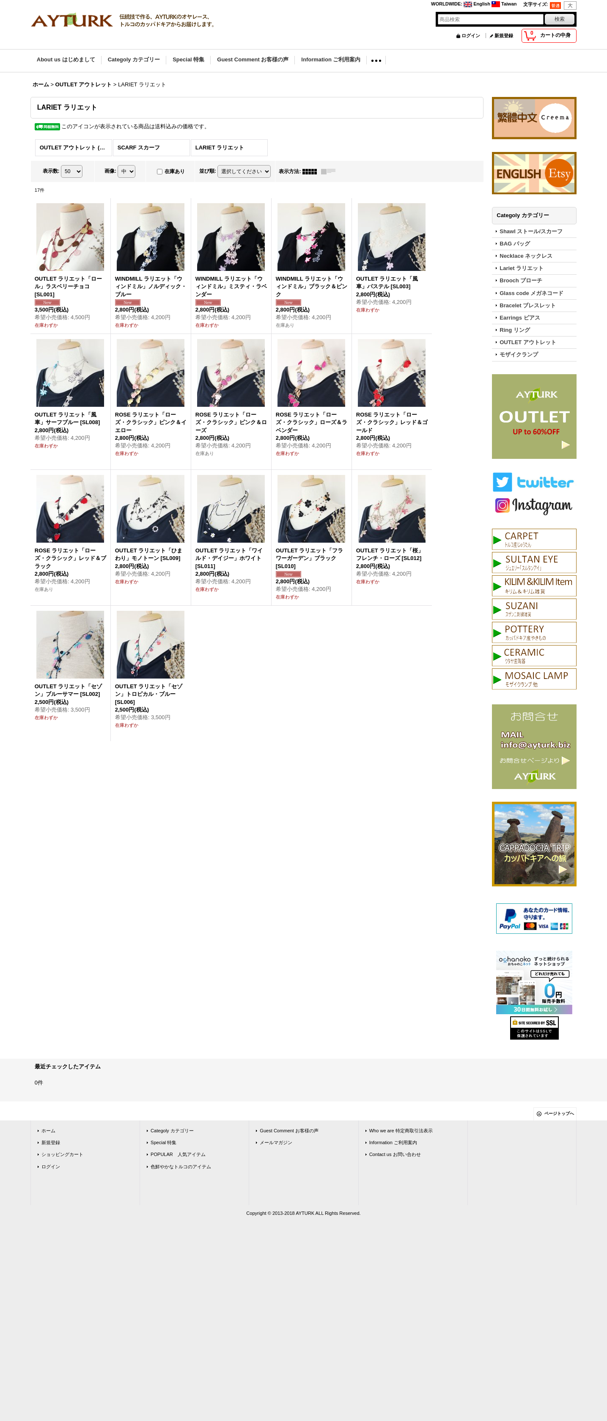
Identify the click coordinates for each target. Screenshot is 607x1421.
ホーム (48, 1130)
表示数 (51, 171)
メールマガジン (276, 1142)
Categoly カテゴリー (172, 1130)
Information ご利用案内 (393, 1142)
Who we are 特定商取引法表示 (401, 1130)
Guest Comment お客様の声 (289, 1130)
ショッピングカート (62, 1154)
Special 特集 (163, 1142)
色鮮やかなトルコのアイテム (181, 1166)
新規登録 (503, 35)
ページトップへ (559, 1113)
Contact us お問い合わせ (395, 1154)
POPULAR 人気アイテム (178, 1154)
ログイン (470, 35)
